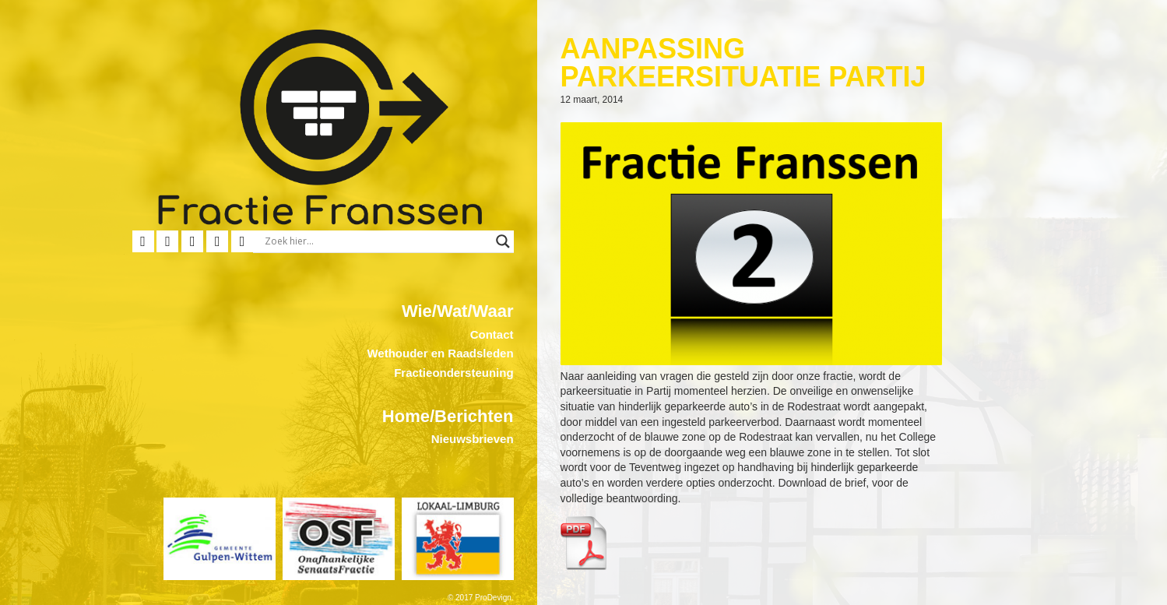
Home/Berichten (448, 416)
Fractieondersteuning (453, 372)
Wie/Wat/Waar (458, 311)
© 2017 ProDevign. (481, 597)
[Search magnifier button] (503, 241)
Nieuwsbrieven (472, 438)
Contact (492, 334)
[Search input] (376, 241)
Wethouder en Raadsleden (440, 353)
